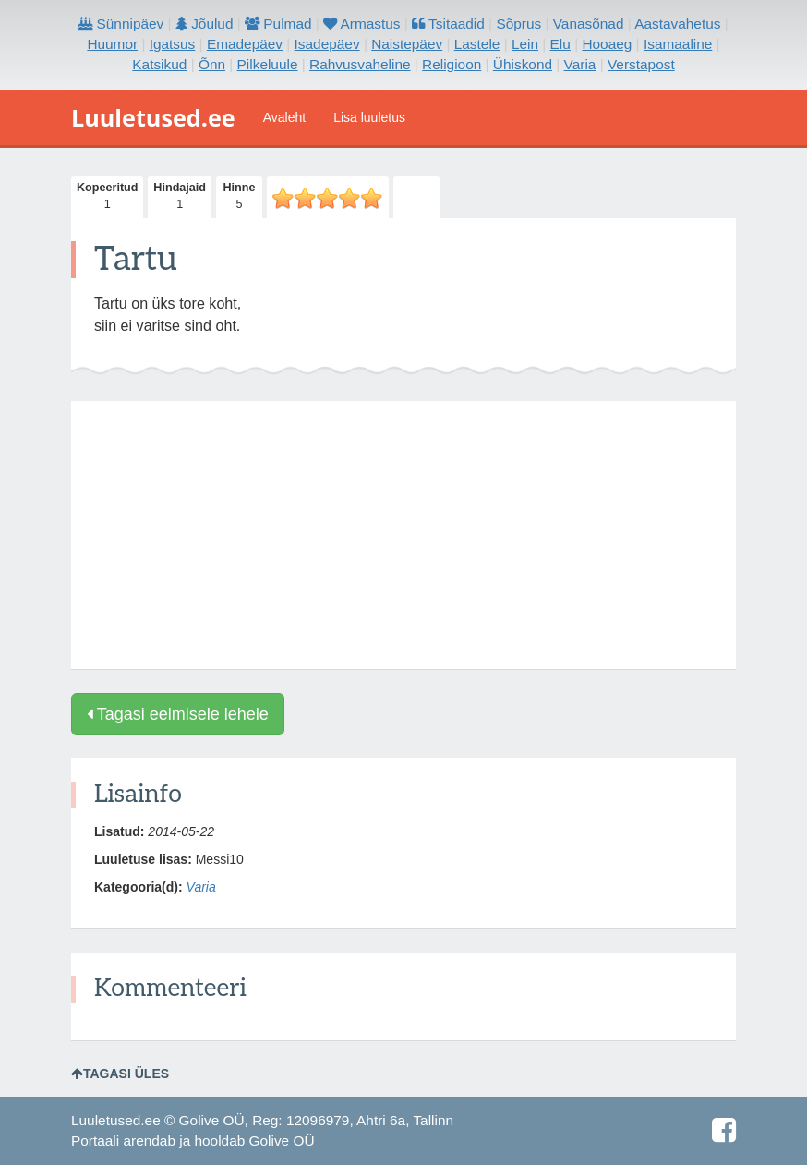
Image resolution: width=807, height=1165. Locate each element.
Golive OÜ (282, 1140)
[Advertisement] (403, 535)
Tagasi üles (120, 1073)
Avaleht (284, 117)
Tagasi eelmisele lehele (178, 714)
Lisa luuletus (369, 117)
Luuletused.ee (153, 117)
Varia (201, 887)
